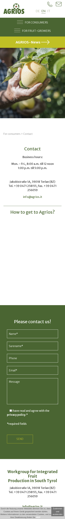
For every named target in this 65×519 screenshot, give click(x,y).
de (38, 11)
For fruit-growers (32, 30)
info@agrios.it (32, 197)
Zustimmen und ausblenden (57, 511)
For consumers (32, 22)
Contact (28, 133)
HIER (38, 517)
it (48, 11)
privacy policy (16, 414)
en (43, 11)
